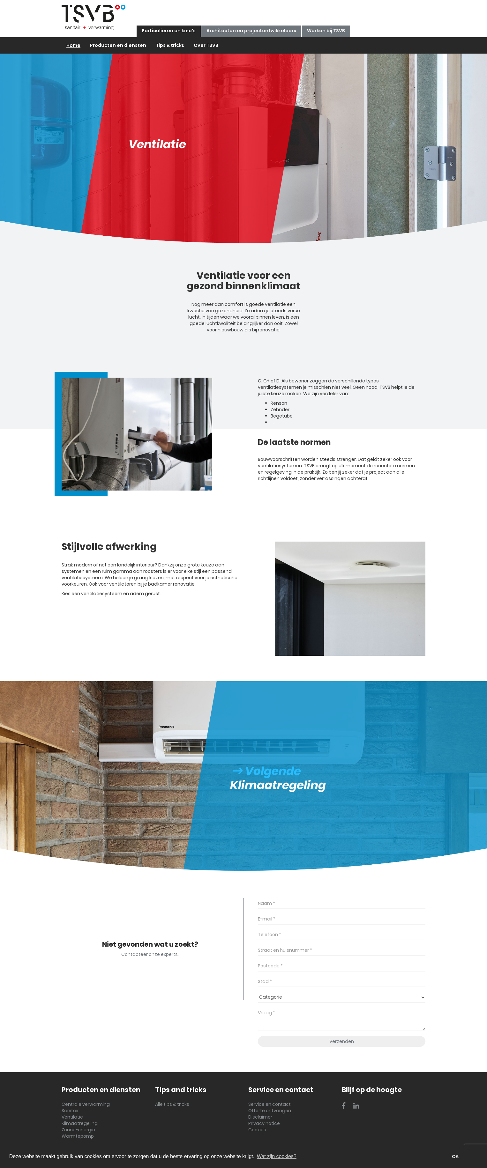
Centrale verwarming (86, 1104)
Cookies (257, 1130)
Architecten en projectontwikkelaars (251, 30)
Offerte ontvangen (269, 1110)
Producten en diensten (118, 45)
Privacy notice (264, 1123)
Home (73, 45)
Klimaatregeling (80, 1123)
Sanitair (70, 1110)
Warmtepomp (78, 1136)
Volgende (267, 771)
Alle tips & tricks (172, 1104)
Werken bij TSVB (326, 30)
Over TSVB (206, 45)
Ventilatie (72, 1117)
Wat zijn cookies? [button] (276, 1156)
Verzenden (341, 1041)
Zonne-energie (78, 1130)
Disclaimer (260, 1117)
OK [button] (455, 1156)
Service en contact (269, 1104)
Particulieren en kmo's (169, 30)
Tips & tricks (170, 45)
